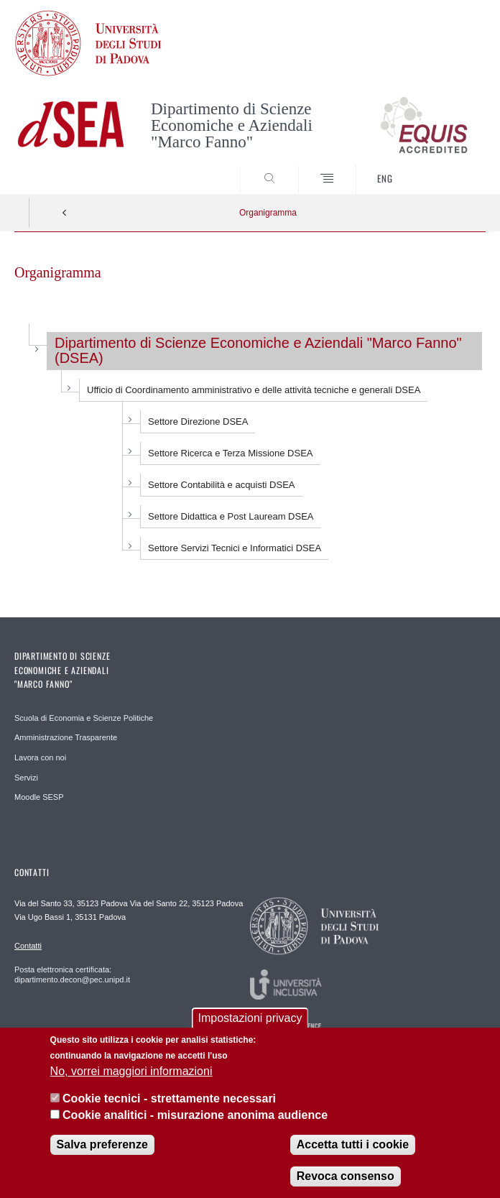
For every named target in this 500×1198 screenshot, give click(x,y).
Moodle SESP (38, 797)
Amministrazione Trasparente (65, 737)
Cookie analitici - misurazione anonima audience (195, 1117)
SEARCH (450, 167)
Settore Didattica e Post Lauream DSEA (231, 516)
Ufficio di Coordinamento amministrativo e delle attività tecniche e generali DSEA (253, 389)
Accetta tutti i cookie (353, 1147)
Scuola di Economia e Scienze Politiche (83, 718)
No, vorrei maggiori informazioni (131, 1073)
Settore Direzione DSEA (198, 421)
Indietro (64, 212)
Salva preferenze (102, 1147)
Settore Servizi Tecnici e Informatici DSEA (234, 548)
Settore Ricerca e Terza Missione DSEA (230, 453)
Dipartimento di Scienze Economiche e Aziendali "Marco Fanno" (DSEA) (258, 350)
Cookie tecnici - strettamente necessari (169, 1101)
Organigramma (268, 213)
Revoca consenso (345, 1178)
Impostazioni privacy (250, 1020)
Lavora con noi (40, 757)
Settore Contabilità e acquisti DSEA (221, 484)
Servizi (26, 777)
